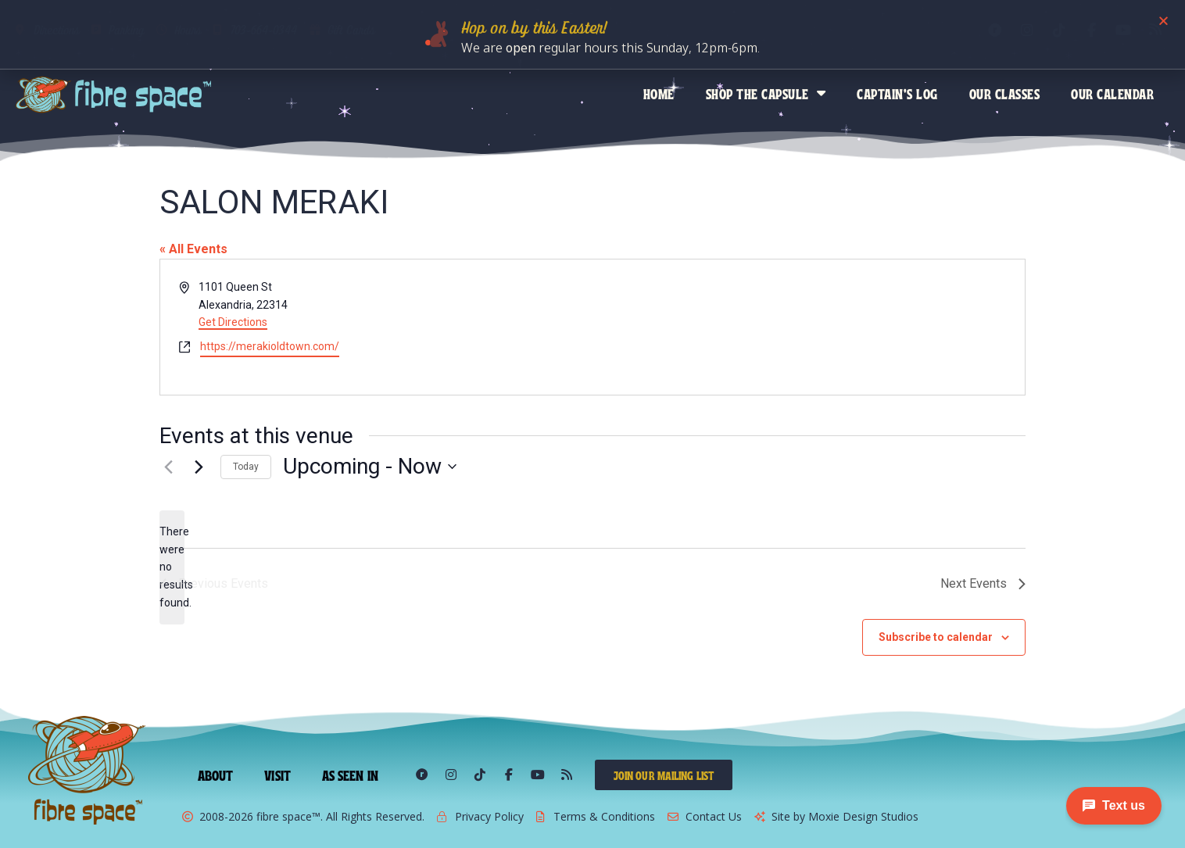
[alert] (171, 567)
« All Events (193, 249)
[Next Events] (199, 466)
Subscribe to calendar (936, 637)
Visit (277, 774)
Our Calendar (1112, 93)
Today (246, 466)
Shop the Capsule (766, 93)
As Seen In (350, 774)
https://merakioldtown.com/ (269, 346)
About (216, 774)
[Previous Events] (168, 466)
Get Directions (233, 322)
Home (659, 93)
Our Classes (1004, 93)
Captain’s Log (897, 93)
